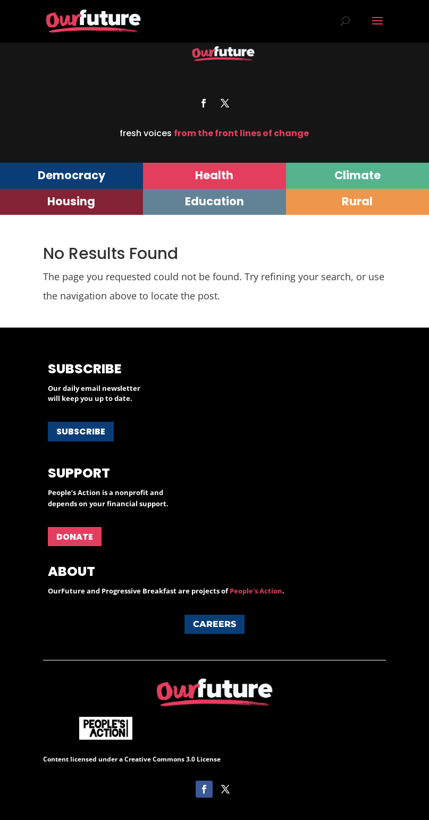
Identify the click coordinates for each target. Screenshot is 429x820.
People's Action (256, 591)
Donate (74, 537)
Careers (214, 624)
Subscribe (80, 431)
